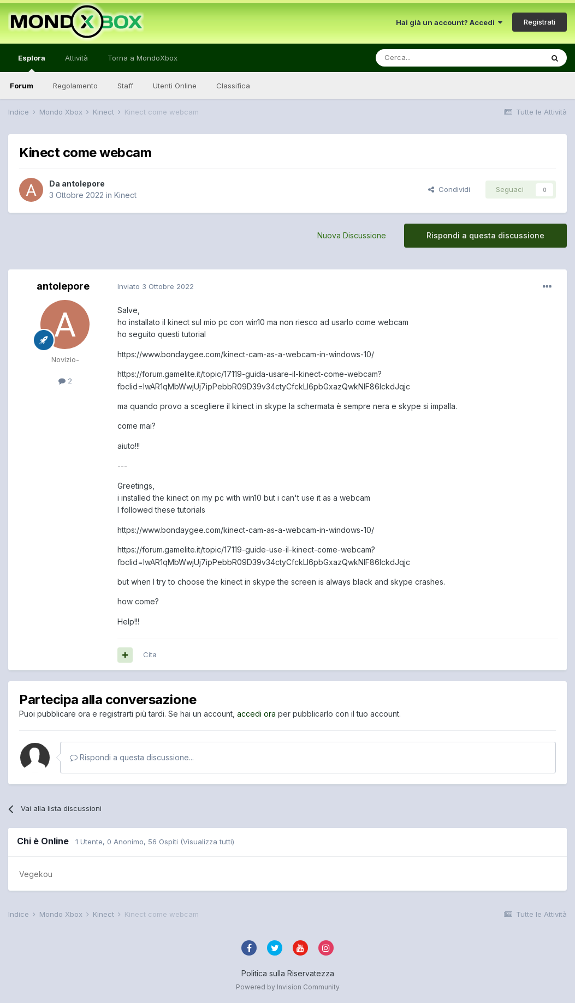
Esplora (31, 62)
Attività (76, 57)
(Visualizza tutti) (207, 841)
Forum (21, 85)
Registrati (539, 21)
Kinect (125, 195)
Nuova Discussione (351, 235)
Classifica (233, 85)
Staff (125, 85)
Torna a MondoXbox (142, 57)
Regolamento (75, 85)
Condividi (449, 189)
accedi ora (256, 713)
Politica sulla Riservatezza (287, 973)
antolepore (83, 183)
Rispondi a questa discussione (485, 235)
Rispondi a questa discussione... (132, 757)
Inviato (155, 286)
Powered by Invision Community (288, 987)
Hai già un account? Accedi (449, 22)
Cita (150, 654)
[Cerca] (426, 58)
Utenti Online (175, 85)
